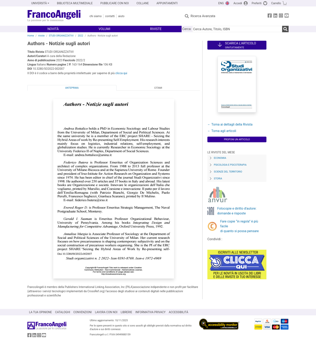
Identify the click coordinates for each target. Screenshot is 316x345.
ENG (221, 3)
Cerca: (186, 29)
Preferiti (257, 3)
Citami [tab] (158, 87)
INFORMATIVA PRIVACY (150, 312)
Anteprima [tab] (72, 87)
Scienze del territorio (228, 171)
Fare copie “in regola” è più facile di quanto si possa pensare (239, 226)
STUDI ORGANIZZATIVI (61, 35)
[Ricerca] (285, 29)
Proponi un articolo (237, 139)
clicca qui (121, 73)
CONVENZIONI (82, 312)
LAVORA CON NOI (106, 312)
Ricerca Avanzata (203, 16)
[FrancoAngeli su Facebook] (270, 16)
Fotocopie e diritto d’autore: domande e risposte (236, 211)
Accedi (237, 3)
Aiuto (121, 16)
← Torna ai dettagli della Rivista (230, 124)
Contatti (110, 16)
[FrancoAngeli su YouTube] (287, 16)
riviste (41, 35)
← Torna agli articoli (221, 131)
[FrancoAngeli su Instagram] (281, 16)
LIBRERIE (126, 312)
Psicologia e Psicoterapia (230, 164)
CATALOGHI (62, 312)
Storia (218, 178)
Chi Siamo (95, 16)
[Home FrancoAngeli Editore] (54, 16)
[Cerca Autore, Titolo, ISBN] (237, 29)
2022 (80, 35)
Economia (220, 158)
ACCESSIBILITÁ (178, 312)
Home (30, 35)
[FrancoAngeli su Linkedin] (275, 16)
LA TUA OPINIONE (40, 312)
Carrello (276, 3)
